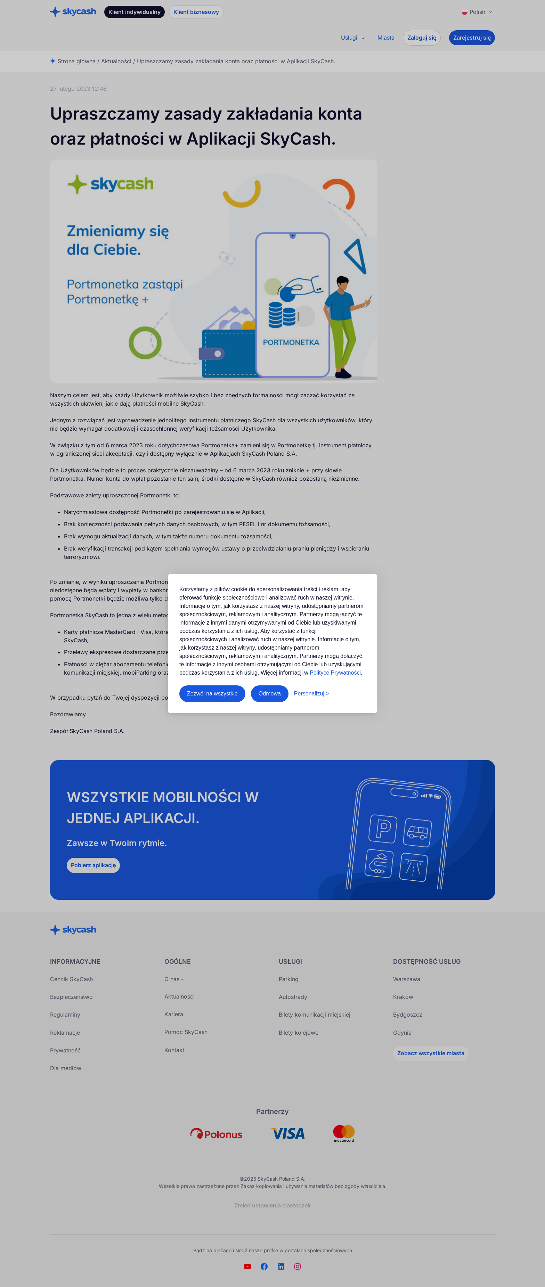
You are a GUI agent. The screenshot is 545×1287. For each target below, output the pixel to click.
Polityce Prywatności (335, 673)
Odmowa (270, 694)
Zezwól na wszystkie (212, 694)
